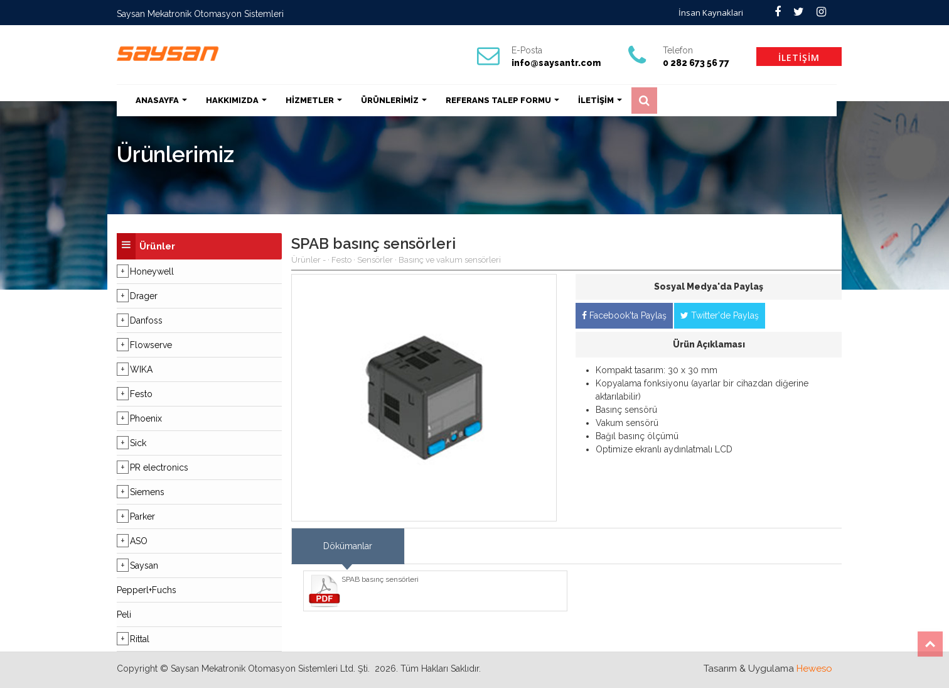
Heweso (814, 668)
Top (930, 644)
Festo (141, 394)
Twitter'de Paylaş (719, 315)
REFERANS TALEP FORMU (502, 100)
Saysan (144, 565)
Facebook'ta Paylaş (624, 315)
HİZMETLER (314, 100)
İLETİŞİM (799, 57)
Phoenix (146, 418)
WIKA (141, 369)
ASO (138, 541)
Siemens (147, 492)
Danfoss (146, 320)
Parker (142, 516)
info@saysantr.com (556, 63)
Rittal (139, 639)
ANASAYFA (161, 100)
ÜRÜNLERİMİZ (394, 100)
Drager (144, 296)
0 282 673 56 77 (696, 63)
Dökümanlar (347, 546)
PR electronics (159, 467)
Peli (124, 614)
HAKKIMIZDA (236, 100)
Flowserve (151, 345)
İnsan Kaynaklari (710, 12)
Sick (138, 443)
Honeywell (152, 271)
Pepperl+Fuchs (146, 590)
